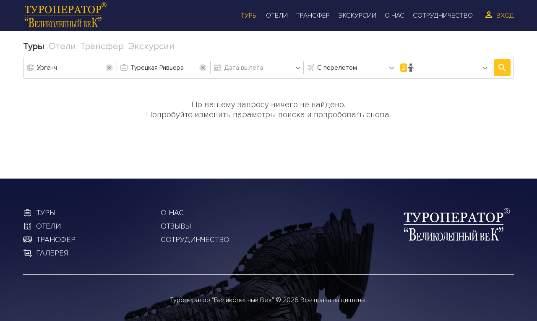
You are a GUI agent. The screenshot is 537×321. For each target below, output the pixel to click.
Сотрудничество (443, 15)
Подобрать (502, 67)
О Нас (394, 15)
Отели (277, 15)
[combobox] (355, 68)
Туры (249, 15)
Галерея (52, 253)
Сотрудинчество (195, 239)
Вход (505, 15)
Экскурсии (357, 15)
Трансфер (313, 15)
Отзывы (176, 226)
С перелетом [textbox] (337, 67)
